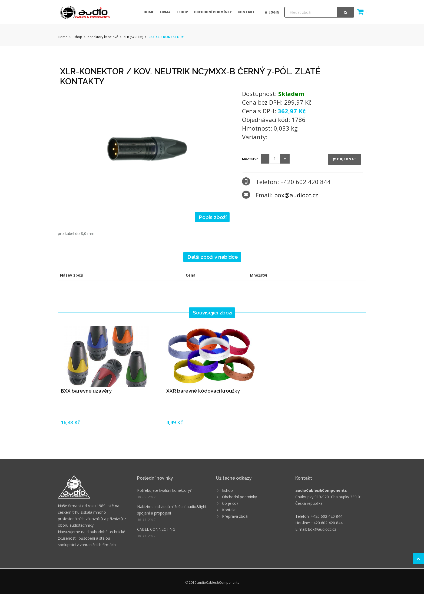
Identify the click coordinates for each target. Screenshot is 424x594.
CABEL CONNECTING (156, 529)
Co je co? (230, 503)
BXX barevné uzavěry (86, 391)
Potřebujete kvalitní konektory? (164, 490)
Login (272, 12)
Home (149, 12)
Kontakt (246, 12)
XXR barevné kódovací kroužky (203, 391)
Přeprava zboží (235, 516)
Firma (165, 12)
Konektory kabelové (103, 37)
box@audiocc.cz (296, 195)
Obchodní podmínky (213, 12)
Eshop (182, 12)
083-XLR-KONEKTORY (166, 37)
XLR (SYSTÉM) (133, 37)
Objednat (344, 159)
